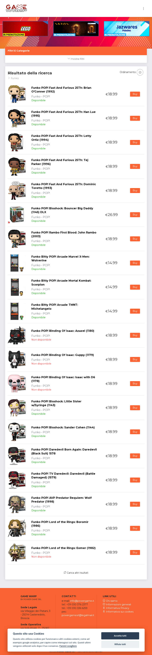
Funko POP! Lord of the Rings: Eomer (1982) (63, 548)
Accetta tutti (120, 635)
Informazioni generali (117, 604)
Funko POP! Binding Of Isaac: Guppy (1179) (62, 355)
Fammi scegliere (68, 646)
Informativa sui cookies (118, 611)
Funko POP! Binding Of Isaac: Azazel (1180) (62, 330)
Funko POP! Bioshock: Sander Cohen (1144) (63, 427)
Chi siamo (110, 600)
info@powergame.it (82, 600)
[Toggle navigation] (143, 8)
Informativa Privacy (116, 608)
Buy (135, 94)
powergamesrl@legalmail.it (78, 615)
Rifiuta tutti (120, 644)
